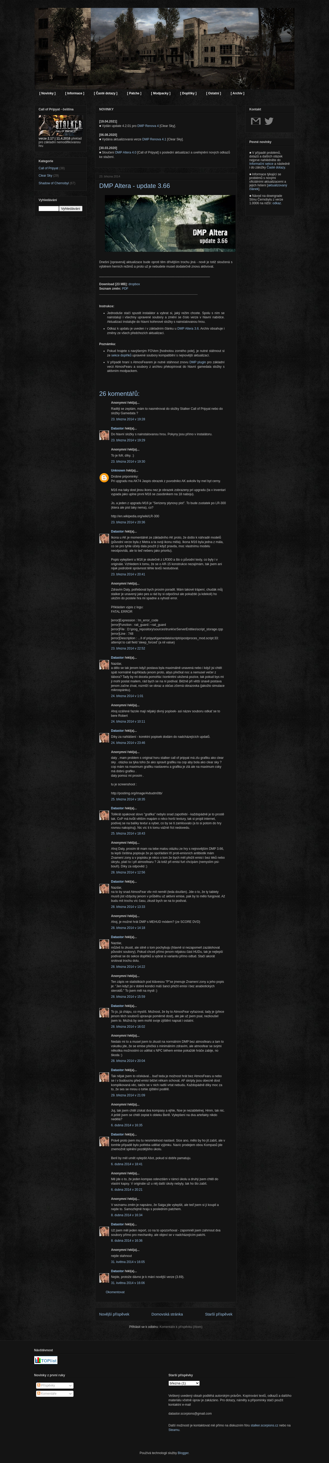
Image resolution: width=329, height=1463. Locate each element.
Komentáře (47, 1393)
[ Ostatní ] (213, 93)
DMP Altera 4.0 (125, 152)
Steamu (174, 1430)
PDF (125, 288)
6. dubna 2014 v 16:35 (127, 1125)
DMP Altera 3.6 (188, 328)
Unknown (118, 470)
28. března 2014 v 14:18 (128, 928)
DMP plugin (197, 362)
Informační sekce (261, 164)
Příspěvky (46, 1385)
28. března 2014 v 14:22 (128, 967)
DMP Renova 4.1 (154, 139)
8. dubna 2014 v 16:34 (127, 1215)
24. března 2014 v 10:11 (128, 721)
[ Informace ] (74, 93)
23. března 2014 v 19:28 (128, 419)
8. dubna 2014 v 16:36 (127, 1240)
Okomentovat (115, 1292)
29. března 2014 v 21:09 (128, 1095)
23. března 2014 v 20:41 (128, 574)
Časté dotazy (276, 167)
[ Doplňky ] (188, 93)
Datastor (117, 428)
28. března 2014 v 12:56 (128, 872)
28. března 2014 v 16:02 (128, 1027)
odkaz (277, 203)
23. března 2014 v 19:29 (128, 440)
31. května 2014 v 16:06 (128, 1283)
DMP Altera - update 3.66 (134, 185)
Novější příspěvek (114, 1314)
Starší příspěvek (219, 1314)
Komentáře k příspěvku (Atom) (181, 1327)
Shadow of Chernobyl (54, 183)
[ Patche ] (134, 93)
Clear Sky (45, 175)
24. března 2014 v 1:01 (127, 696)
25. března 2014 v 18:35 (128, 799)
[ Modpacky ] (160, 93)
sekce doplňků (121, 355)
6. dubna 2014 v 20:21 (127, 1189)
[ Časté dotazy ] (105, 93)
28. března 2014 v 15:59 (128, 997)
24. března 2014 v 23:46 (128, 743)
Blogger (183, 1453)
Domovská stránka (167, 1314)
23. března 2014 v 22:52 (128, 648)
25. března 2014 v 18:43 (128, 833)
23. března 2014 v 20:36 (128, 522)
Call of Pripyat (48, 168)
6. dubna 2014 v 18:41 (127, 1164)
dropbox (134, 284)
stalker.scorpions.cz (264, 1425)
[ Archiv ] (237, 93)
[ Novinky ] (48, 93)
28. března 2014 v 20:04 (128, 1061)
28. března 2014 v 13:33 (128, 907)
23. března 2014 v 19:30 (128, 461)
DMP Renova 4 (148, 126)
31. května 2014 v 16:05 (128, 1262)
